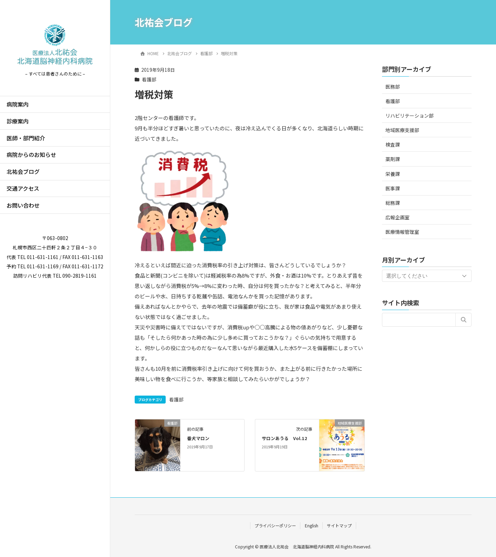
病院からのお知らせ (31, 154)
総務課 (392, 202)
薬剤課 (392, 159)
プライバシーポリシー (275, 525)
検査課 (392, 144)
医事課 (392, 188)
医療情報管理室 (402, 231)
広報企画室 (397, 217)
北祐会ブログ (23, 171)
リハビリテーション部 (409, 115)
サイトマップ (339, 525)
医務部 (392, 86)
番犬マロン (198, 438)
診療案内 (18, 121)
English (311, 525)
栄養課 (392, 173)
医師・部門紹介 (26, 138)
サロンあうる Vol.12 (284, 438)
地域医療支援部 (402, 130)
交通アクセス (23, 188)
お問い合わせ (23, 205)
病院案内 (18, 104)
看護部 (149, 79)
